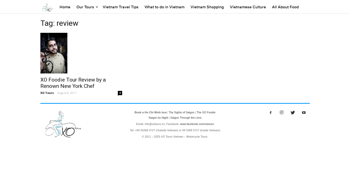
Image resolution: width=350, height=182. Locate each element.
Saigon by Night (158, 117)
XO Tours (47, 93)
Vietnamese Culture (248, 7)
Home (65, 7)
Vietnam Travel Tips (121, 7)
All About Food (285, 7)
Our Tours (85, 7)
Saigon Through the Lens (185, 117)
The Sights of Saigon (181, 112)
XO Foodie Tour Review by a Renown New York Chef (73, 83)
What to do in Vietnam (164, 7)
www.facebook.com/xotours (197, 123)
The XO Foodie (206, 112)
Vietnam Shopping (207, 7)
